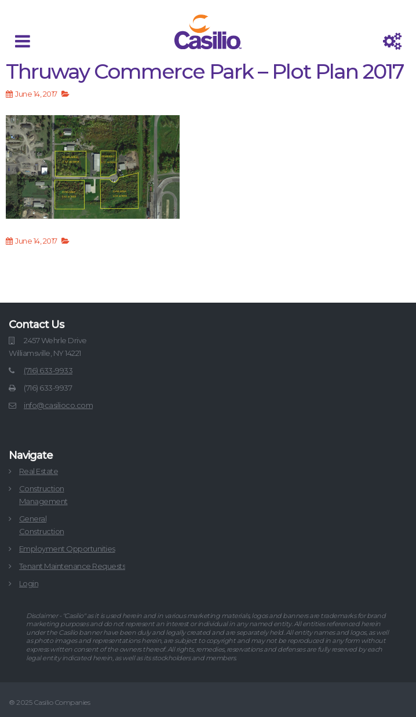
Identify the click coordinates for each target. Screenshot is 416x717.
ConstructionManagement (43, 495)
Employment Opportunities (67, 548)
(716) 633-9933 (48, 370)
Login (29, 583)
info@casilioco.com (58, 405)
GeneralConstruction (41, 525)
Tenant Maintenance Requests (72, 566)
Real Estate (39, 471)
